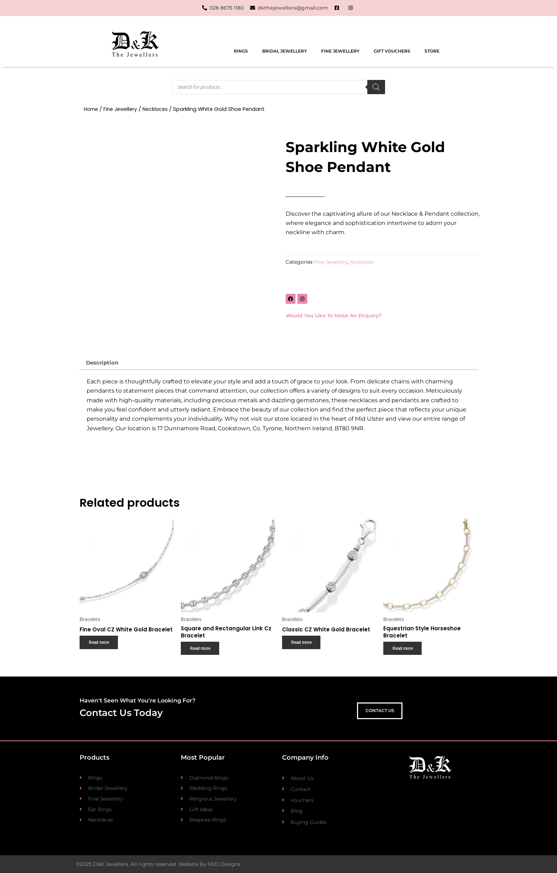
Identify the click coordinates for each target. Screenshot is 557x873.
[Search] (376, 87)
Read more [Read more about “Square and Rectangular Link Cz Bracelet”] (201, 652)
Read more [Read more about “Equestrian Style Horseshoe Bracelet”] (404, 652)
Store (431, 51)
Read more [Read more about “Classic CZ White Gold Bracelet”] (303, 645)
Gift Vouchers (392, 51)
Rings (241, 51)
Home (91, 109)
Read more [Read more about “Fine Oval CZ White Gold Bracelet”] (100, 652)
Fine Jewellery (340, 51)
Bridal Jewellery (284, 51)
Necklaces (158, 109)
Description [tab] (103, 363)
